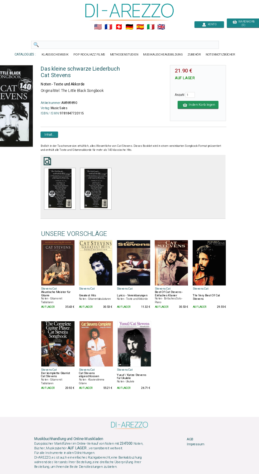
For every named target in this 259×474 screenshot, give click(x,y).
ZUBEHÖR (194, 54)
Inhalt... (49, 134)
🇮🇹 (150, 27)
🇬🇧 (161, 27)
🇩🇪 (129, 27)
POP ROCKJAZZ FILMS (89, 54)
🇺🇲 (98, 27)
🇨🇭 (119, 27)
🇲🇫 (108, 27)
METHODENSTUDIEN (124, 54)
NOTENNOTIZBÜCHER (220, 54)
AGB (190, 439)
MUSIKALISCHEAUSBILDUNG (163, 54)
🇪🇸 (140, 27)
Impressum (195, 444)
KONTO (209, 25)
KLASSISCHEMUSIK (55, 54)
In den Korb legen (198, 104)
